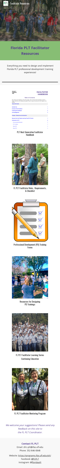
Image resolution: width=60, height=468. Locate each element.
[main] (30, 50)
